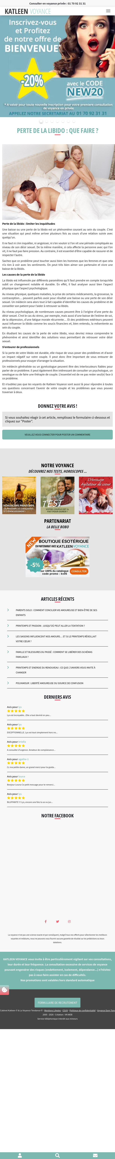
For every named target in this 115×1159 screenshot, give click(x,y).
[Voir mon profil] (20, 1156)
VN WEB (68, 1014)
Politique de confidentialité (83, 1010)
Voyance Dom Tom (106, 1010)
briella (22, 741)
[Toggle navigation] (109, 11)
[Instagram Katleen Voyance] (69, 921)
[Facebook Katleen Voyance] (45, 921)
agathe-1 (23, 759)
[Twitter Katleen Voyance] (57, 921)
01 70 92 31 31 (77, 3)
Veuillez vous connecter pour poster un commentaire (57, 434)
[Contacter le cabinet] (95, 1156)
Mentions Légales (52, 1010)
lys (20, 707)
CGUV (65, 1010)
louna (21, 776)
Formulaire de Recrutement (57, 1003)
